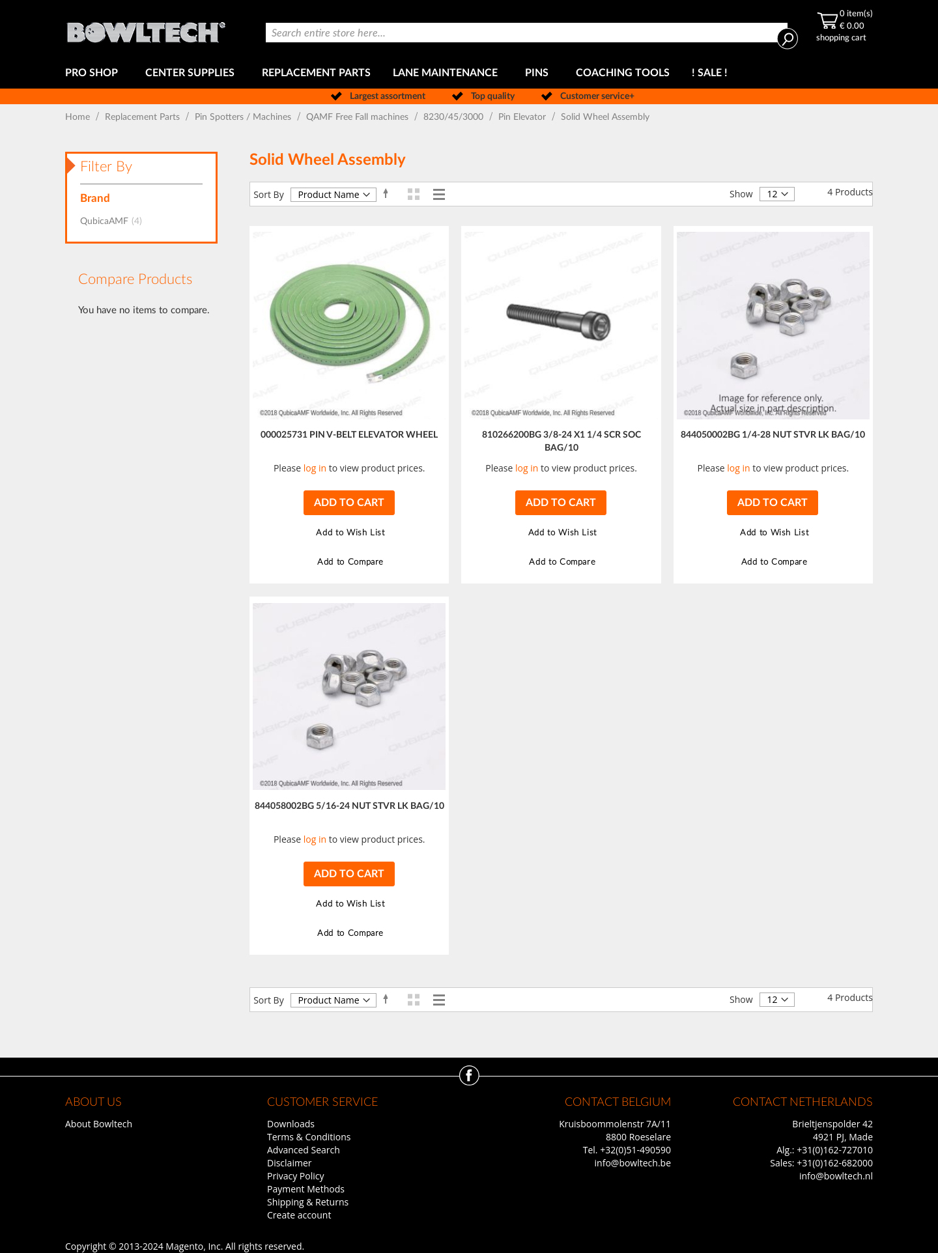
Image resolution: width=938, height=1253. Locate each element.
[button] (349, 533)
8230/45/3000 (454, 117)
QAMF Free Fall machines (358, 117)
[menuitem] (94, 73)
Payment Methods (306, 1189)
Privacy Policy (295, 1176)
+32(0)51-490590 (635, 1150)
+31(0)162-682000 (835, 1163)
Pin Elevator (523, 117)
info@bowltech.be (633, 1163)
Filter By (106, 167)
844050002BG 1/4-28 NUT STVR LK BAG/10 (773, 435)
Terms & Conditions (309, 1137)
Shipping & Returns (307, 1202)
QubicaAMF (115, 221)
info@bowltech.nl (836, 1176)
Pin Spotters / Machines (244, 117)
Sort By (268, 194)
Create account (299, 1215)
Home (78, 117)
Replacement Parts (143, 117)
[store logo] (146, 29)
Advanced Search (303, 1150)
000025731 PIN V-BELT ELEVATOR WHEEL (349, 435)
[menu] (469, 73)
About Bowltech (98, 1124)
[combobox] (527, 32)
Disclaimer (289, 1163)
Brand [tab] (95, 198)
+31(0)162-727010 (835, 1150)
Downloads (291, 1124)
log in (315, 468)
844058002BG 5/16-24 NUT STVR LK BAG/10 (349, 806)
